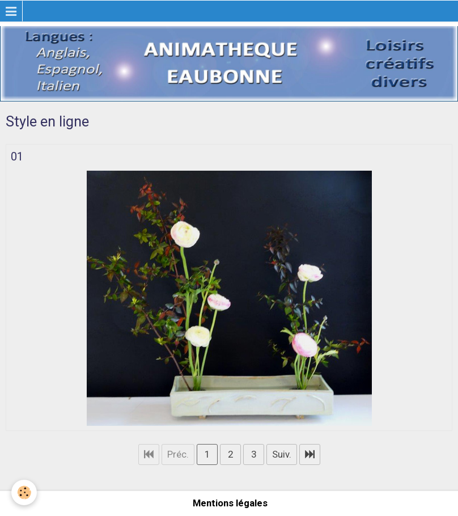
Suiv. (281, 454)
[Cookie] (24, 492)
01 (17, 156)
